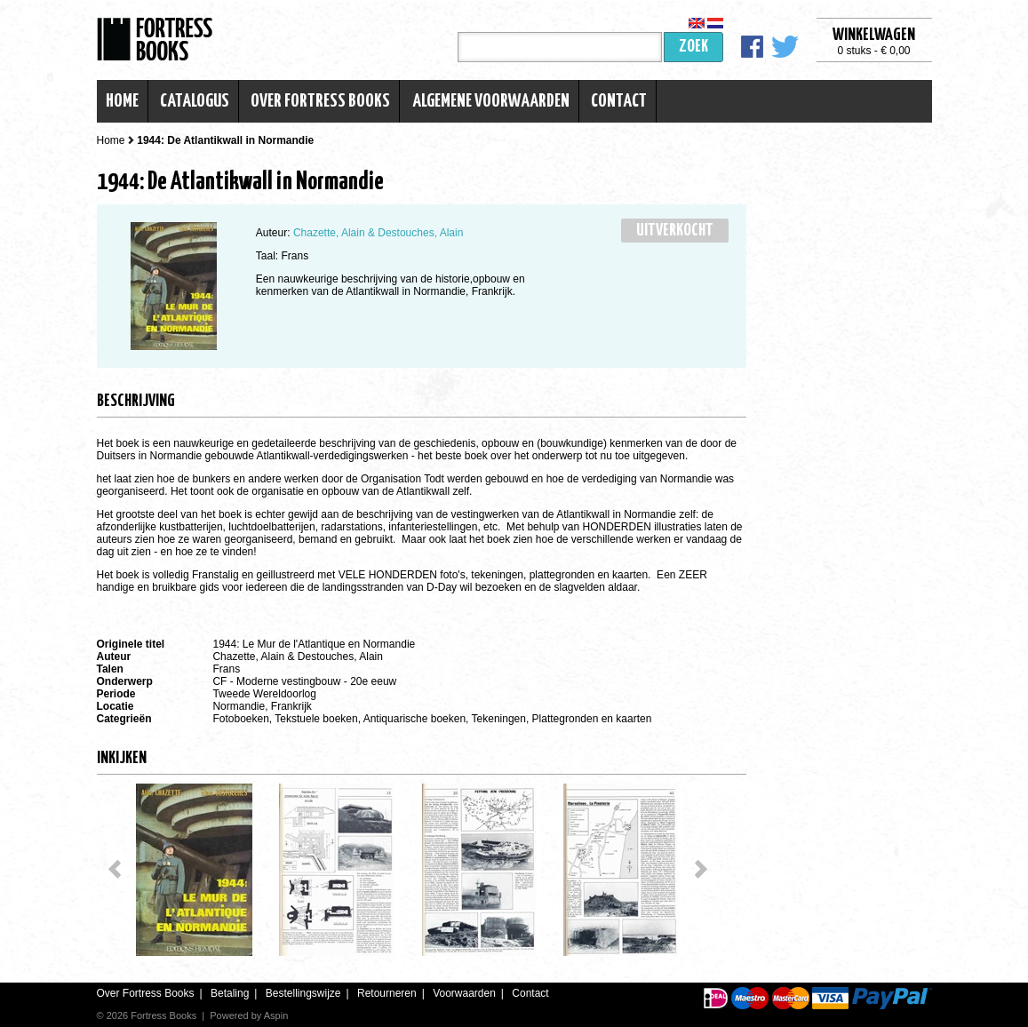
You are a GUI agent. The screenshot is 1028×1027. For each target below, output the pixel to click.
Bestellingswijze (303, 993)
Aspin (276, 1015)
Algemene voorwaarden (491, 101)
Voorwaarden (464, 993)
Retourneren (387, 993)
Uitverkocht (674, 230)
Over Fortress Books (320, 101)
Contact (619, 101)
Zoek (693, 46)
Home (122, 101)
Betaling (230, 993)
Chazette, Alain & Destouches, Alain (378, 233)
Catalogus (194, 101)
